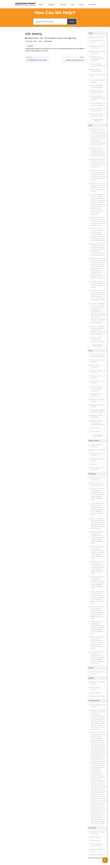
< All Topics (30, 46)
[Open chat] (105, 860)
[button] (97, 33)
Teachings (51, 4)
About (41, 4)
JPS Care (63, 4)
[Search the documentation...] (50, 21)
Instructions (92, 4)
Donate (81, 4)
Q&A (72, 4)
